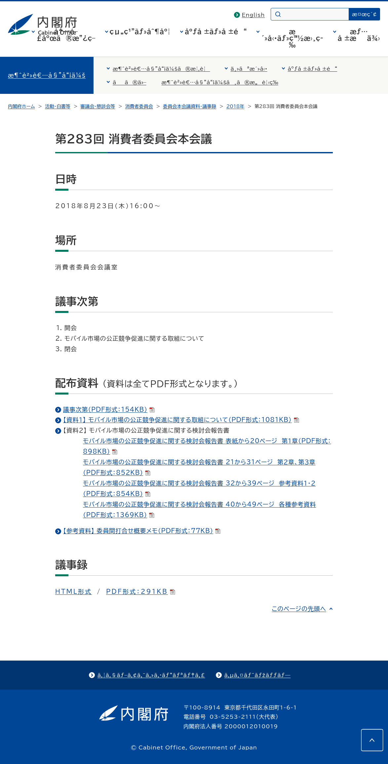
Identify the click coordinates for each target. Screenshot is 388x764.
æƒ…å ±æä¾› (359, 34)
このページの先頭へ (299, 609)
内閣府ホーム (21, 106)
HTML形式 (73, 591)
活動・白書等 (57, 106)
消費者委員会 (139, 106)
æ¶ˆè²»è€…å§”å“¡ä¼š (47, 75)
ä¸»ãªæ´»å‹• (249, 68)
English (253, 15)
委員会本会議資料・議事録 (189, 106)
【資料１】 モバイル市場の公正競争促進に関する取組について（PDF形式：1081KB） (181, 420)
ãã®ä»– (129, 82)
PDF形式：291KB (140, 591)
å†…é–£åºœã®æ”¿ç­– (65, 34)
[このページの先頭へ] (372, 740)
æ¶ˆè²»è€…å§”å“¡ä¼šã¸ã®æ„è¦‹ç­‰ (220, 82)
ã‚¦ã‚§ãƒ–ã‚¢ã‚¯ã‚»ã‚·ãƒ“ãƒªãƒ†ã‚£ (151, 675)
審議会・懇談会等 (97, 106)
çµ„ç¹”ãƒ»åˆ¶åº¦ (140, 31)
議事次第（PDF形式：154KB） (109, 409)
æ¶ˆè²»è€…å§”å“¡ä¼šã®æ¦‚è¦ (161, 68)
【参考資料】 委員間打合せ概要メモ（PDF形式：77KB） (141, 531)
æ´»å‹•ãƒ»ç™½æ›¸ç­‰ (292, 38)
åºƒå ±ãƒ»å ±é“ (216, 31)
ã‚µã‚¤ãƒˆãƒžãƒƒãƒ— (257, 675)
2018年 (235, 106)
